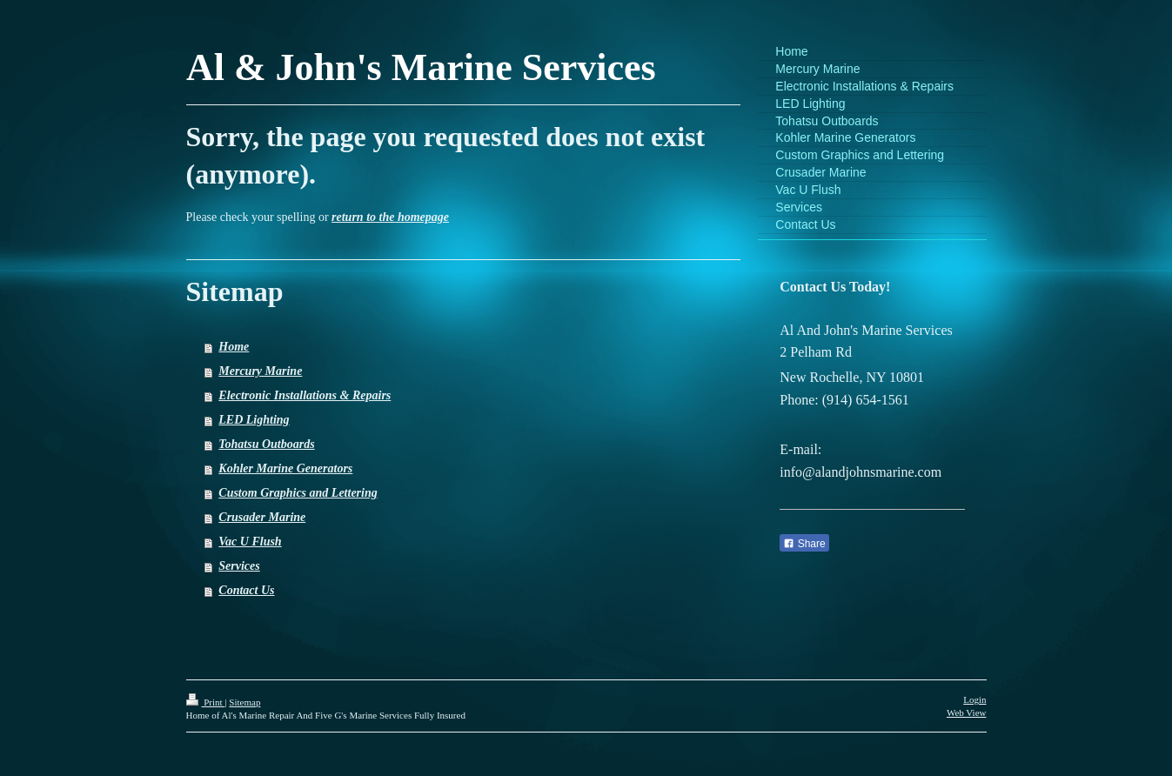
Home (233, 346)
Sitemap (244, 702)
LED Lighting (253, 419)
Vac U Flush (249, 541)
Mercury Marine (260, 371)
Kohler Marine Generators (285, 468)
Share (804, 544)
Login (974, 699)
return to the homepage (390, 217)
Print (205, 702)
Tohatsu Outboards (266, 444)
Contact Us (246, 590)
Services (238, 565)
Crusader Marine (261, 517)
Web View (967, 712)
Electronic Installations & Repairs (304, 395)
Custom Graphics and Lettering (297, 492)
